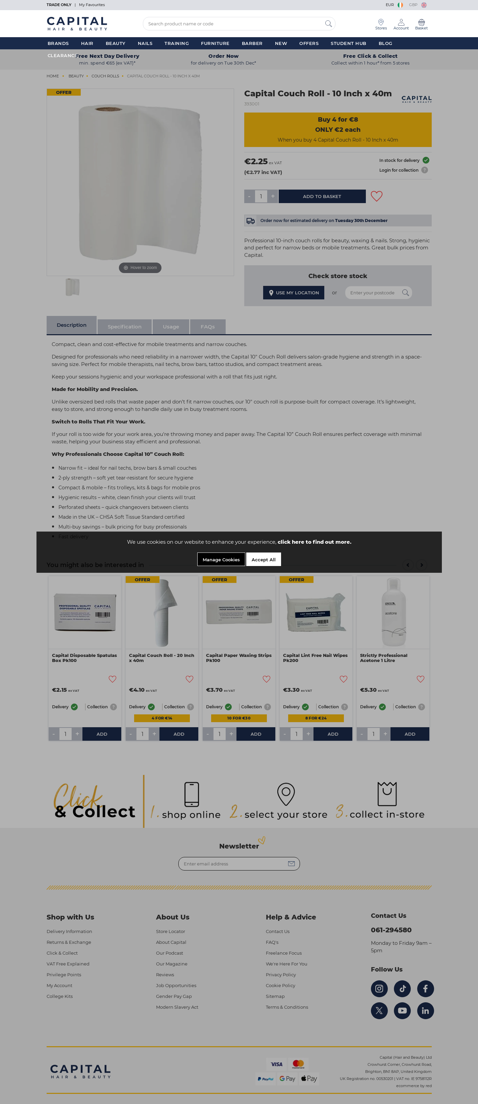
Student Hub (349, 43)
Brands (58, 43)
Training (177, 43)
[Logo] (77, 23)
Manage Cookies (221, 559)
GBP (418, 4)
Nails (145, 43)
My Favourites (92, 4)
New (281, 43)
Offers (309, 43)
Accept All (264, 559)
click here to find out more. (314, 542)
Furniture (215, 43)
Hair (87, 43)
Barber (252, 43)
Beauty (116, 43)
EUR (395, 4)
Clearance (63, 55)
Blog (386, 43)
